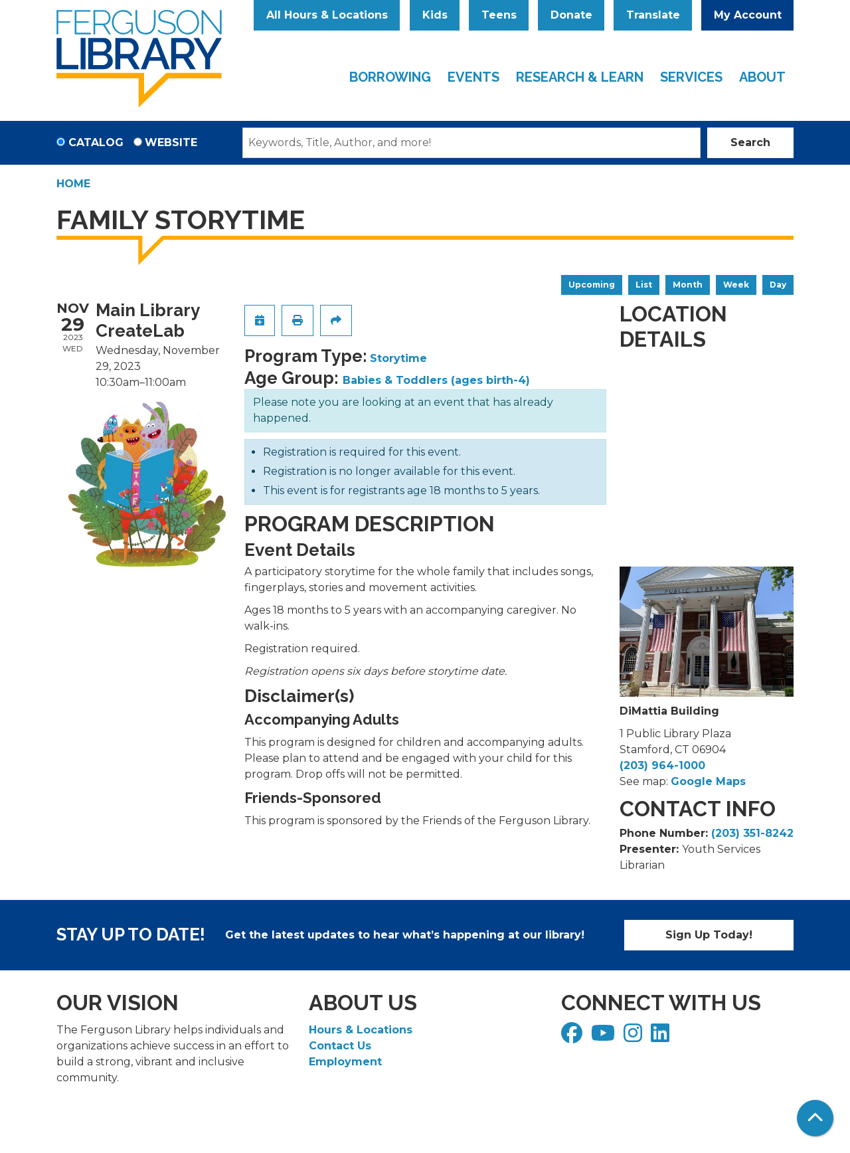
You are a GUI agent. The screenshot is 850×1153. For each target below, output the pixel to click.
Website (171, 142)
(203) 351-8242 (752, 833)
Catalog (96, 142)
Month (688, 285)
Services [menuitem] (691, 77)
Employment (345, 1061)
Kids (435, 15)
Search (750, 142)
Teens (499, 15)
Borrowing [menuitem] (390, 77)
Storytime (398, 358)
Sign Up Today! (708, 935)
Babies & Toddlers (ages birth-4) (436, 380)
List (644, 285)
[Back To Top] (815, 1118)
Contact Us (340, 1045)
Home (73, 183)
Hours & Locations (360, 1029)
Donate (571, 15)
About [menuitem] (762, 77)
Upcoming (591, 285)
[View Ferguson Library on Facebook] (573, 1037)
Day (778, 285)
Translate (653, 15)
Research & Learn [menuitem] (579, 77)
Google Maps (708, 781)
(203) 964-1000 (662, 765)
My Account (748, 15)
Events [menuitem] (473, 77)
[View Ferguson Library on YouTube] (604, 1037)
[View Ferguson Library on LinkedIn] (662, 1037)
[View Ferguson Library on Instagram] (634, 1037)
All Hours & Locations (327, 15)
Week (736, 285)
